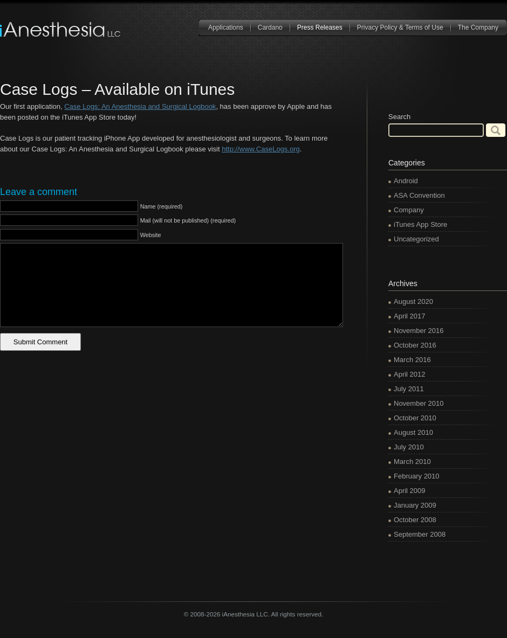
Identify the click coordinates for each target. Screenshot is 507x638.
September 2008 (420, 534)
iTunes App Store (420, 224)
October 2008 (415, 520)
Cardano (270, 27)
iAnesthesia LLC (61, 29)
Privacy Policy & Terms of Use (400, 27)
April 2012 (410, 374)
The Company (478, 27)
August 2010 (413, 432)
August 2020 (413, 301)
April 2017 (410, 316)
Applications (225, 27)
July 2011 (409, 389)
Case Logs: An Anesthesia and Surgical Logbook (140, 106)
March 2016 (412, 360)
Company (409, 210)
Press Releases (319, 27)
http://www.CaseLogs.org (261, 149)
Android (406, 181)
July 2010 (409, 447)
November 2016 (419, 331)
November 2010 (419, 403)
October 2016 (415, 345)
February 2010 (417, 476)
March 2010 (412, 461)
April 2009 (410, 491)
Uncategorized (416, 239)
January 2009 (415, 505)
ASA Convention (419, 195)
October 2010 (415, 418)
